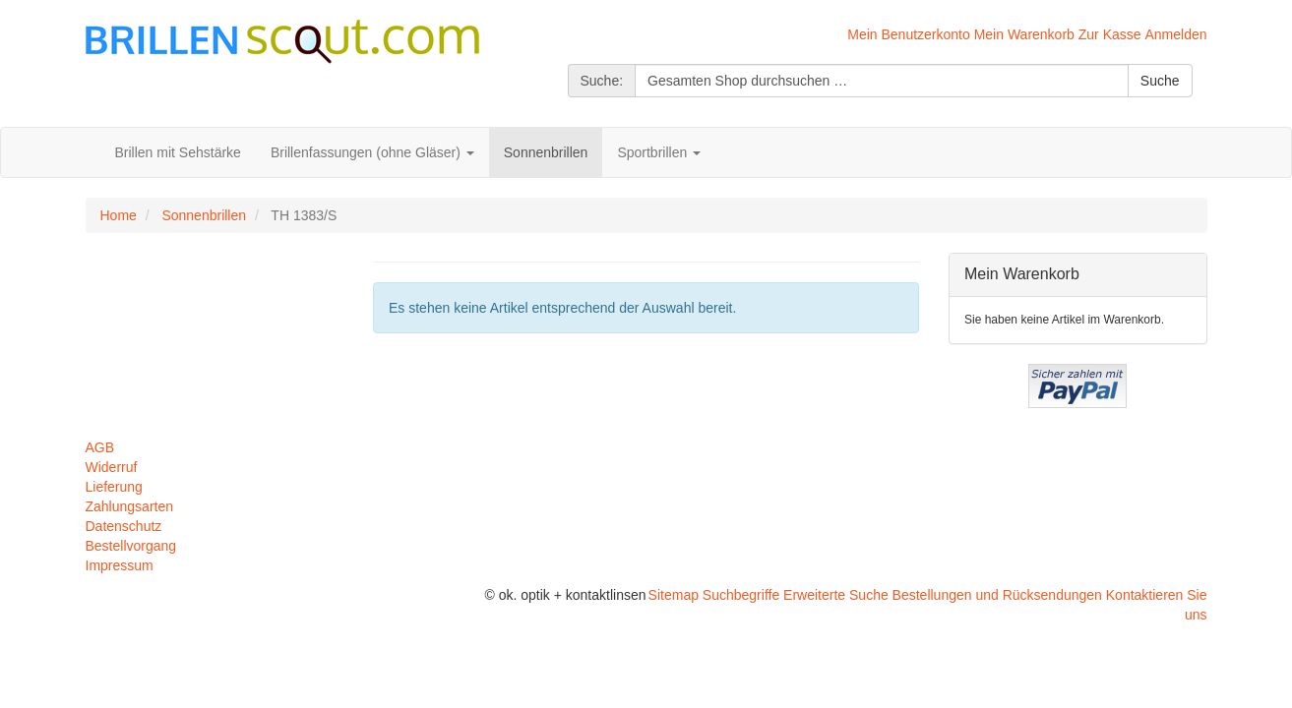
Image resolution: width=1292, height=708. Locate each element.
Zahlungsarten (130, 506)
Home (118, 215)
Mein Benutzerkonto (908, 34)
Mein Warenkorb (1024, 34)
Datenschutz (124, 526)
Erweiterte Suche (836, 595)
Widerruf (112, 467)
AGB (100, 447)
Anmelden (1175, 34)
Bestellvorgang (131, 546)
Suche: (602, 81)
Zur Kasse (1109, 34)
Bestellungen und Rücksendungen (997, 595)
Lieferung (114, 487)
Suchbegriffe (741, 595)
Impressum (120, 565)
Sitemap (673, 595)
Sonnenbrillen (203, 215)
